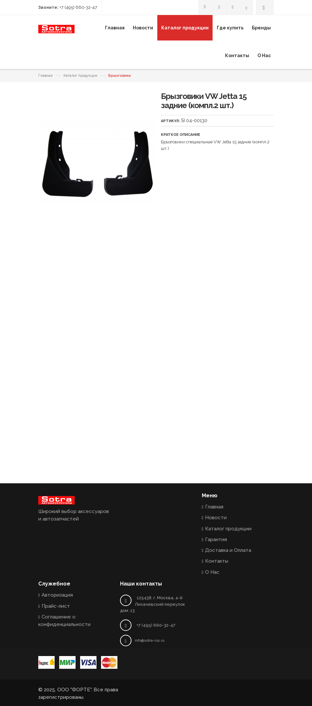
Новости (216, 518)
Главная (45, 75)
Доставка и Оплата (228, 550)
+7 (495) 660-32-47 (78, 7)
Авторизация (57, 595)
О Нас (212, 572)
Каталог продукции (80, 75)
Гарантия (216, 539)
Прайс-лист (56, 606)
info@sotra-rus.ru (150, 640)
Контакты (216, 561)
